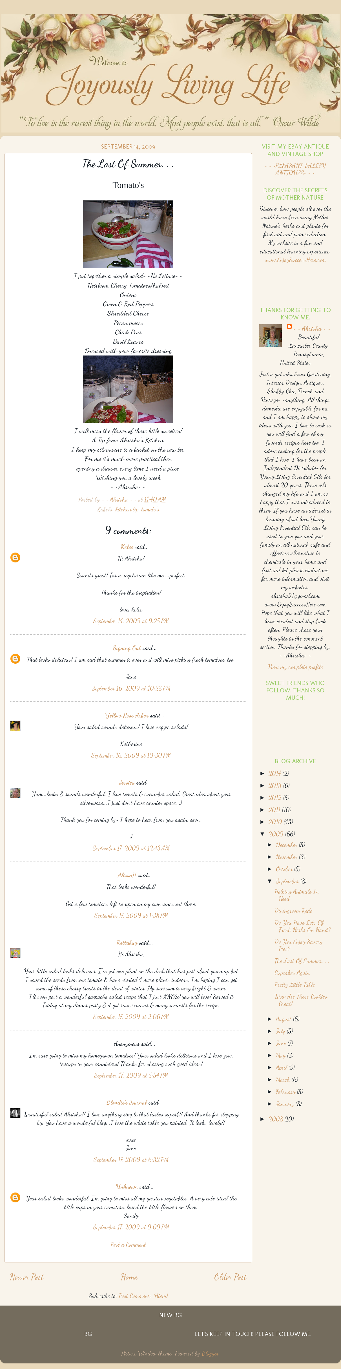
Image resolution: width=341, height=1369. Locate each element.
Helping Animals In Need (296, 895)
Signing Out (127, 648)
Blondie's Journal (127, 1102)
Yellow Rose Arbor (127, 715)
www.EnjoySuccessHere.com (295, 259)
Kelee (127, 546)
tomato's (150, 509)
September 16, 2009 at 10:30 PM (131, 755)
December (287, 844)
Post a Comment (128, 1244)
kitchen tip (127, 509)
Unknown (127, 1186)
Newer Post (27, 1277)
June (282, 1043)
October (285, 869)
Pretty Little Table (294, 984)
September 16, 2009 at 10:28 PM (131, 688)
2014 (276, 773)
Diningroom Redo (293, 910)
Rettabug (126, 942)
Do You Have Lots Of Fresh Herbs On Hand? (302, 926)
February (286, 1091)
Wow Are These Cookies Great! (300, 1000)
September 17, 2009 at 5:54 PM (131, 1075)
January (286, 1103)
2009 (277, 834)
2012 (276, 797)
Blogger (210, 1353)
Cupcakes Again (292, 972)
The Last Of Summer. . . (301, 960)
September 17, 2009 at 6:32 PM (131, 1159)
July (281, 1031)
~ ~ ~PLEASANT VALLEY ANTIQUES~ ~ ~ (295, 169)
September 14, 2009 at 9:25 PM (131, 620)
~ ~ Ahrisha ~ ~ (311, 328)
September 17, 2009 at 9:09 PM (131, 1227)
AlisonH (127, 875)
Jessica (127, 782)
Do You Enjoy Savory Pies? (298, 945)
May (281, 1055)
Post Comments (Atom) (143, 1295)
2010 (276, 821)
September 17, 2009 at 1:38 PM (131, 915)
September (288, 881)
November (287, 856)
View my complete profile (295, 666)
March (284, 1079)
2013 (276, 785)
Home (129, 1277)
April (282, 1067)
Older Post (230, 1277)
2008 (277, 1119)
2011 (275, 809)
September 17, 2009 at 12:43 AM (131, 848)
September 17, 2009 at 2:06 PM (131, 1016)
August (284, 1019)
